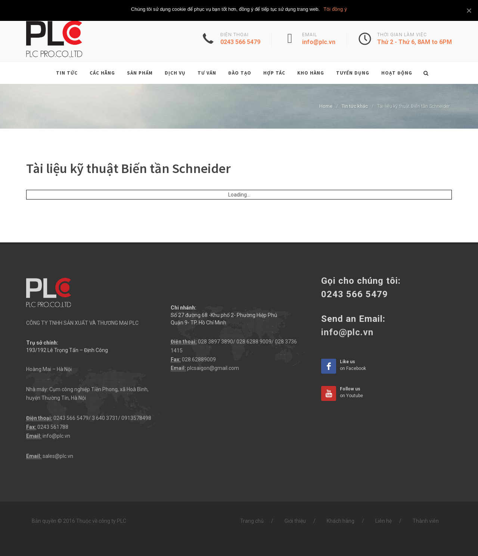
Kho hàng (310, 73)
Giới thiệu (295, 521)
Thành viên (426, 521)
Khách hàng (340, 521)
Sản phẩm (140, 73)
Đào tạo (239, 73)
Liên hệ (383, 521)
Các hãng (102, 73)
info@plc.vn (56, 436)
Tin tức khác (355, 106)
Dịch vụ (175, 73)
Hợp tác (274, 73)
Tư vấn (207, 73)
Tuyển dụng (352, 73)
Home (325, 106)
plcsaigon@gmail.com (213, 368)
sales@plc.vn (58, 456)
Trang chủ (252, 521)
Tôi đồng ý (335, 9)
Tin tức (67, 73)
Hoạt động (396, 73)
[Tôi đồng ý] (468, 10)
